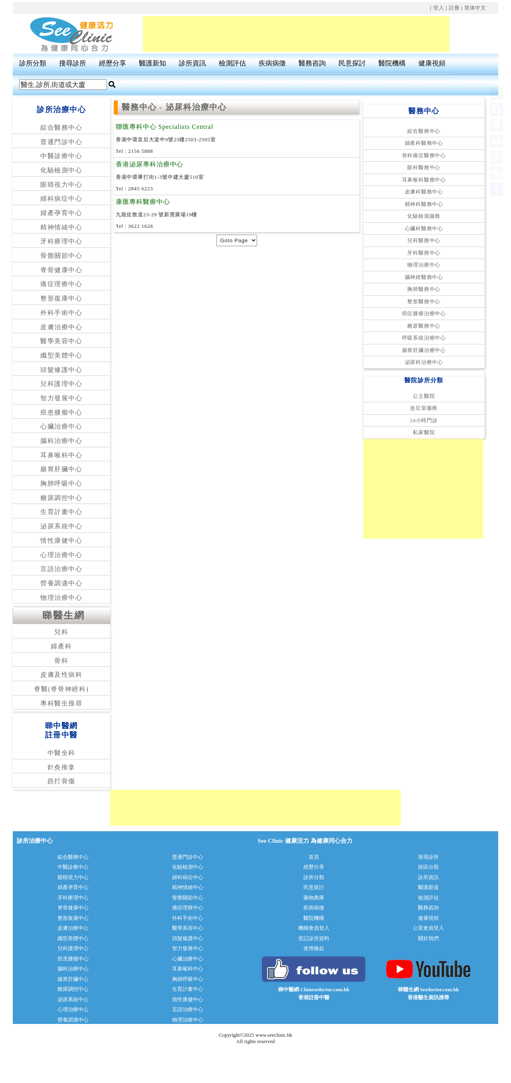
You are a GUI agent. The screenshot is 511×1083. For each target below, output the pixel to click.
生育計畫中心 (61, 511)
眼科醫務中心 (423, 167)
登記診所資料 (313, 938)
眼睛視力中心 (61, 184)
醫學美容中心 (61, 341)
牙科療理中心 (61, 241)
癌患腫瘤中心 (61, 412)
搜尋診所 (72, 63)
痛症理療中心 (61, 284)
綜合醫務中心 (61, 127)
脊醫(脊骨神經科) (61, 689)
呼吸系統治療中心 (424, 338)
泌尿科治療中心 (424, 362)
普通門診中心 (61, 141)
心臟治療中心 (61, 426)
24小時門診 (424, 420)
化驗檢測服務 (423, 216)
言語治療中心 (61, 568)
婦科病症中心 (61, 198)
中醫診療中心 (61, 155)
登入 (438, 8)
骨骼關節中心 (61, 255)
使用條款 (313, 948)
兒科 (61, 631)
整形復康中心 (61, 298)
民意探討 (352, 63)
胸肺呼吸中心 (61, 483)
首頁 (314, 857)
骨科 (61, 660)
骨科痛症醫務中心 (424, 155)
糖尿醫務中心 (423, 326)
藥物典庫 (313, 898)
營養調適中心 (61, 583)
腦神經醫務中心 (424, 277)
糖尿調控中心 (61, 497)
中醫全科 (61, 752)
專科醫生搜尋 (61, 703)
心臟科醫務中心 (424, 228)
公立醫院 (424, 396)
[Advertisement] (296, 34)
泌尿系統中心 (61, 526)
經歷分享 (112, 63)
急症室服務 (424, 408)
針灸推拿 (61, 767)
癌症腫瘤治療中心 (424, 313)
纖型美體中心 (61, 355)
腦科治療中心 (61, 440)
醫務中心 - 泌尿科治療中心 (174, 107)
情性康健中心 (61, 540)
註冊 (454, 8)
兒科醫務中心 (423, 240)
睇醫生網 (63, 615)
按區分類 (428, 867)
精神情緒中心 (61, 227)
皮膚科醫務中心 (424, 192)
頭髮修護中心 (61, 369)
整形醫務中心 (423, 301)
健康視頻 (432, 63)
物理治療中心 (61, 597)
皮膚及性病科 (61, 674)
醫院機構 (392, 63)
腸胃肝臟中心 (61, 469)
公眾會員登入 (428, 928)
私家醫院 (424, 432)
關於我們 (428, 938)
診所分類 (32, 63)
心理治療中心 (61, 554)
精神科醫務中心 (424, 204)
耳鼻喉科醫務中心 (424, 180)
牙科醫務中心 (423, 253)
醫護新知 (152, 63)
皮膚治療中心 (61, 327)
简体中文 (475, 8)
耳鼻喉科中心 (61, 455)
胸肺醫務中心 (423, 289)
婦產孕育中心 (61, 212)
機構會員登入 (313, 928)
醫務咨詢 (312, 63)
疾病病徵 (272, 63)
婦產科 (61, 646)
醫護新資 (428, 887)
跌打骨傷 (61, 781)
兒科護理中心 (61, 383)
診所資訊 (192, 63)
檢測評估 (232, 63)
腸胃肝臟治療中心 (424, 350)
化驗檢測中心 (61, 170)
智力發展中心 (61, 398)
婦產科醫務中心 (424, 143)
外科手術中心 (61, 312)
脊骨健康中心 (61, 270)
